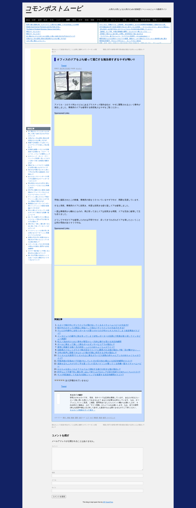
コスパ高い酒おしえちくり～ (36, 41)
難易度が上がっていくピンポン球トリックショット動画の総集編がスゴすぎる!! (38, 206)
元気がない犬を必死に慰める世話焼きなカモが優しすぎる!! (46, 38)
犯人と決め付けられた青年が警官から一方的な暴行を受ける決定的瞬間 (89, 342)
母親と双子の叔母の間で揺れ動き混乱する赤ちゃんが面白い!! (123, 49)
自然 (80, 418)
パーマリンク (110, 418)
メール (54, 480)
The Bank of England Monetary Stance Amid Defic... (43, 29)
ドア (87, 418)
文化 (52, 20)
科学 (80, 20)
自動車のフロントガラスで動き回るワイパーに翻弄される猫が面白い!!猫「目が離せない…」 (98, 350)
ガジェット (115, 20)
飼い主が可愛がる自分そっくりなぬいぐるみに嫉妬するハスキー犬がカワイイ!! (38, 258)
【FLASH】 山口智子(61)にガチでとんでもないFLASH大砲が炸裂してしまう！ (126, 29)
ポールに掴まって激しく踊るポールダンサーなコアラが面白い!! (85, 344)
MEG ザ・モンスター (33, 31)
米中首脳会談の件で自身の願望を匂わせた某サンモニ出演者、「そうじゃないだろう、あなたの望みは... (134, 27)
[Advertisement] (73, 130)
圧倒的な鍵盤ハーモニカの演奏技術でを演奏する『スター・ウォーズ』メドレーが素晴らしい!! (39, 152)
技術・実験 (89, 20)
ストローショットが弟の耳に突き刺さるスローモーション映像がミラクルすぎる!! (38, 233)
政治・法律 (31, 20)
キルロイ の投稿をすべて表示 (82, 410)
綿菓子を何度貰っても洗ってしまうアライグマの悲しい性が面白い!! (38, 145)
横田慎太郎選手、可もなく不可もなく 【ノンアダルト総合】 (120, 41)
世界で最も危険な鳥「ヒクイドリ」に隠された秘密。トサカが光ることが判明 (52, 24)
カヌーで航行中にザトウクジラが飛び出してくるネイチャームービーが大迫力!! (92, 325)
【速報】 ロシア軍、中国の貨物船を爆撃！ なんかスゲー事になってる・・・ (125, 31)
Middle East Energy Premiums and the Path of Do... (43, 27)
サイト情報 (133, 20)
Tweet (63, 66)
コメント (55, 446)
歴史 (74, 20)
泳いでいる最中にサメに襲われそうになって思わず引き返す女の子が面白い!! (38, 219)
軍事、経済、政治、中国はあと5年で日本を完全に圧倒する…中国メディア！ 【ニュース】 (130, 43)
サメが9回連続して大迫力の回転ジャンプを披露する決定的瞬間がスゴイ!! (90, 375)
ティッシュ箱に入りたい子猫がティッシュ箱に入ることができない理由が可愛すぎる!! (38, 199)
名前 (53, 472)
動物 (72, 418)
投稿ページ (157, 20)
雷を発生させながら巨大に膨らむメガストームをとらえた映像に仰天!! (38, 185)
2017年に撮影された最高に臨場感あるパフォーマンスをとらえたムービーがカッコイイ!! (39, 192)
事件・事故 (66, 418)
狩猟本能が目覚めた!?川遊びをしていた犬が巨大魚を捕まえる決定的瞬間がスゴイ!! (94, 361)
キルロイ (79, 68)
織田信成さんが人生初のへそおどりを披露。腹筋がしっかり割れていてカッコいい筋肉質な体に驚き (133, 38)
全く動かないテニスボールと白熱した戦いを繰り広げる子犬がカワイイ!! (50, 36)
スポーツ (60, 20)
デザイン (100, 20)
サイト (54, 487)
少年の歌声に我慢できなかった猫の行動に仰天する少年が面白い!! (86, 353)
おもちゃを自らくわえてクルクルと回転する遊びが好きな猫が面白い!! (88, 369)
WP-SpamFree (108, 502)
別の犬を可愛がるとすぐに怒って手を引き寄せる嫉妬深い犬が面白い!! (38, 172)
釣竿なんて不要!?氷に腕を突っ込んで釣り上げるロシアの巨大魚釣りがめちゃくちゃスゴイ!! (98, 372)
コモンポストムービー (53, 11)
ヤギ (91, 418)
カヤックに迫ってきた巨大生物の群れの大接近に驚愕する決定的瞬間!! (38, 246)
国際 (68, 20)
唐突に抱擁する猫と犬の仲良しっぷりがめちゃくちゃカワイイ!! (85, 347)
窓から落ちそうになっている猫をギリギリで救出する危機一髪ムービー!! (38, 212)
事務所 (96, 418)
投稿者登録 (145, 20)
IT (107, 20)
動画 (100, 418)
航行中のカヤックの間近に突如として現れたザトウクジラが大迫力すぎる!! (90, 328)
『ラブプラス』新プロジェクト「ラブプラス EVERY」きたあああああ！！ (124, 36)
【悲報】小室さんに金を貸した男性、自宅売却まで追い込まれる (121, 34)
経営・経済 (42, 20)
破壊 (104, 418)
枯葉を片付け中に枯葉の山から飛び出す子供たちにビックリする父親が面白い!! (38, 239)
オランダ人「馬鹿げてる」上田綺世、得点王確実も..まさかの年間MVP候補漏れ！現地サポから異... (132, 24)
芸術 (124, 20)
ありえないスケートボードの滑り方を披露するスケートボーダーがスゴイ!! (38, 179)
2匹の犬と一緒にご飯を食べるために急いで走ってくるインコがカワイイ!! (39, 226)
